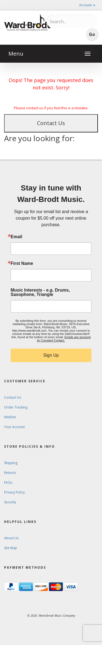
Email (16, 237)
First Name (22, 263)
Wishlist (10, 417)
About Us (11, 538)
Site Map (10, 548)
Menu (15, 53)
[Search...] (72, 21)
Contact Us (51, 123)
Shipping (10, 463)
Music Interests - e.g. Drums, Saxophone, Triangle (40, 292)
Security (10, 502)
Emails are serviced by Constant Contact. (64, 338)
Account (87, 5)
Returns (10, 472)
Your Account (14, 427)
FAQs (8, 482)
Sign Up (51, 355)
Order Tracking (15, 407)
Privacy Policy (14, 492)
